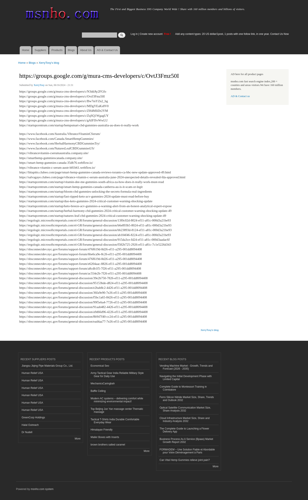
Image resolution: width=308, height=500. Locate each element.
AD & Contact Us (107, 50)
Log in (134, 33)
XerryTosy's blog (49, 62)
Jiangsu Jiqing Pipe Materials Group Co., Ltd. (47, 365)
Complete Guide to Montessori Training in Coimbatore (183, 388)
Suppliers (40, 50)
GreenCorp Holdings (33, 417)
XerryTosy (39, 85)
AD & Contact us (240, 96)
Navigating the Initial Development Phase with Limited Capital (186, 378)
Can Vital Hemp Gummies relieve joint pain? (185, 460)
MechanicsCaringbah (103, 383)
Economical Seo (100, 365)
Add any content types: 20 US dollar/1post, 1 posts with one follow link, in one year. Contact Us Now (232, 33)
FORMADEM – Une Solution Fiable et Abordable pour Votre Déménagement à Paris (187, 451)
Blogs (71, 50)
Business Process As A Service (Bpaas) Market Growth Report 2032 (186, 441)
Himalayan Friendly (102, 429)
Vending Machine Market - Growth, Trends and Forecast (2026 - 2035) (186, 367)
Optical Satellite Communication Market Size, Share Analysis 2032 (185, 409)
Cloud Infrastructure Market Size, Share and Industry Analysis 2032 (185, 420)
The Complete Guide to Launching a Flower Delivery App (184, 430)
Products (57, 50)
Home (25, 50)
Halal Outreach (30, 424)
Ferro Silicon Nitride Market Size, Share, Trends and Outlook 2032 (187, 399)
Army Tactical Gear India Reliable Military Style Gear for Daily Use (117, 375)
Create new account (151, 33)
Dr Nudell (27, 432)
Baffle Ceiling (98, 390)
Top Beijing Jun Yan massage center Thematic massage (117, 410)
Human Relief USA (32, 373)
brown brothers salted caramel (108, 444)
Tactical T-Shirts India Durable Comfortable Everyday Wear (115, 421)
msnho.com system (42, 489)
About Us (85, 50)
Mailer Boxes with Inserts (105, 437)
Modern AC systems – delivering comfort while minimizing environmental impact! (117, 400)
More (77, 438)
